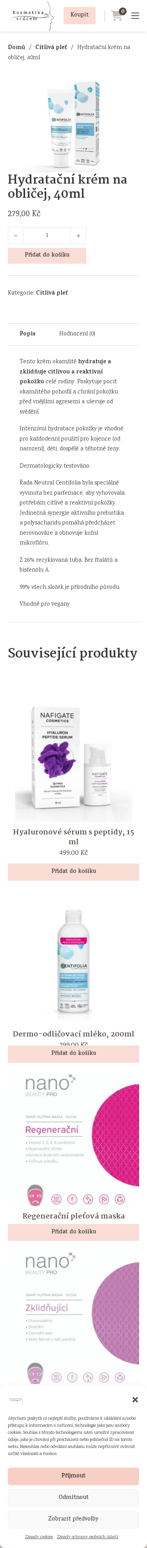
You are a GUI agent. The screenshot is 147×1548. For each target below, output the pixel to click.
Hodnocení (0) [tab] (77, 334)
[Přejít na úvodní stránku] (31, 15)
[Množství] (47, 236)
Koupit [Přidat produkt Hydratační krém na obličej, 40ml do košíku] (80, 15)
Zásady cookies (39, 1537)
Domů (16, 48)
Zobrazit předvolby (73, 1519)
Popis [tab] (28, 334)
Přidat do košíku (47, 255)
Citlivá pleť (51, 48)
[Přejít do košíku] (114, 16)
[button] (135, 1400)
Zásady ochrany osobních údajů (87, 1537)
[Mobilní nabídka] (135, 16)
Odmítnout (74, 1497)
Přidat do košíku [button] (73, 871)
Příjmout (73, 1476)
